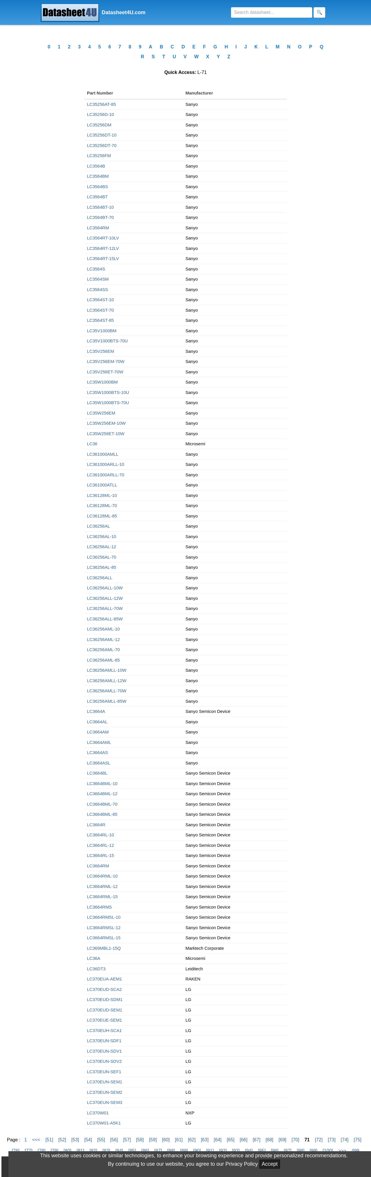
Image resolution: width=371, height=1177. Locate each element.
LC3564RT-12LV (103, 248)
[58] (140, 1139)
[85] (132, 1150)
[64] (218, 1139)
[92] (223, 1150)
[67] (257, 1139)
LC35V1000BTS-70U (107, 340)
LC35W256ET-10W (105, 433)
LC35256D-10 (100, 114)
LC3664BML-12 (102, 793)
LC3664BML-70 (102, 804)
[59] (153, 1139)
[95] (262, 1150)
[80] (67, 1150)
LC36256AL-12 (101, 546)
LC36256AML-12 (103, 639)
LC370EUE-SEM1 (104, 1020)
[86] (145, 1150)
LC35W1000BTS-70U (108, 402)
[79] (55, 1150)
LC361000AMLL (102, 454)
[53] (75, 1139)
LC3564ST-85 (100, 320)
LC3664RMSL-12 (104, 927)
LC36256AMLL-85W (106, 701)
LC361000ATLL (102, 484)
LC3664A (96, 711)
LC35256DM (99, 124)
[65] (230, 1139)
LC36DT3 (96, 968)
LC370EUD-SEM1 (104, 1009)
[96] (275, 1150)
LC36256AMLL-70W (106, 690)
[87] (158, 1150)
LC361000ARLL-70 (105, 474)
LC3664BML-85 (102, 814)
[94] (249, 1150)
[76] (16, 1150)
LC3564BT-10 (100, 207)
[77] (28, 1150)
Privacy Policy (241, 1164)
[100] (328, 1150)
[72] (319, 1139)
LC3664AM (98, 731)
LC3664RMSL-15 (104, 937)
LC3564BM (98, 176)
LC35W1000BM (102, 381)
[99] (313, 1150)
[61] (179, 1139)
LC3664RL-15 (100, 855)
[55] (101, 1139)
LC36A (93, 958)
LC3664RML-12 (102, 886)
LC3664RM (98, 865)
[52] (62, 1139)
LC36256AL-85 (101, 567)
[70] (295, 1139)
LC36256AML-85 (103, 659)
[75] (357, 1139)
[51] (49, 1139)
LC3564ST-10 (100, 299)
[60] (166, 1139)
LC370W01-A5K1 (104, 1122)
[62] (192, 1139)
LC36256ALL (99, 577)
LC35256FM (99, 155)
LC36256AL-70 (101, 557)
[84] (119, 1150)
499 (355, 1150)
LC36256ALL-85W (105, 618)
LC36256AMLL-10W (106, 670)
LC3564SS (97, 289)
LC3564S (96, 268)
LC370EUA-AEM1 (104, 978)
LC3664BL (97, 773)
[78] (42, 1150)
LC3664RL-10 (100, 834)
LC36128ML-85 (102, 515)
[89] (184, 1150)
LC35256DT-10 (102, 134)
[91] (210, 1150)
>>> (342, 1150)
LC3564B (96, 166)
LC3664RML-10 (102, 875)
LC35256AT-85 (101, 104)
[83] (106, 1150)
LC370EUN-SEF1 (104, 1071)
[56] (114, 1139)
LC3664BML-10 (102, 783)
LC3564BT (97, 196)
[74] (345, 1139)
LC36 (92, 443)
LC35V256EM (100, 351)
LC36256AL (98, 526)
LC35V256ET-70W (105, 371)
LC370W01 (98, 1112)
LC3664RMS (99, 906)
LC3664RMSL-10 (104, 917)
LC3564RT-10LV (103, 237)
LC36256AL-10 (101, 536)
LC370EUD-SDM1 (105, 999)
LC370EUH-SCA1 (104, 1030)
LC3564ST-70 (100, 310)
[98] (301, 1150)
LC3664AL (97, 721)
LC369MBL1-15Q (104, 948)
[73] (332, 1139)
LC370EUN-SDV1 (104, 1051)
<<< (36, 1139)
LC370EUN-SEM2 (104, 1092)
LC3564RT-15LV (103, 258)
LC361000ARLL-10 (105, 464)
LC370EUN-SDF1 (104, 1040)
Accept (270, 1164)
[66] (244, 1139)
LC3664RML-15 (102, 896)
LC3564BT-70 (100, 217)
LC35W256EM (101, 413)
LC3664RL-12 (100, 845)
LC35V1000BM (102, 330)
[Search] (271, 12)
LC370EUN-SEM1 (104, 1081)
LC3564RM (98, 227)
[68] (269, 1139)
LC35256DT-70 (102, 145)
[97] (288, 1150)
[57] (127, 1139)
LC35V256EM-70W (105, 361)
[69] (282, 1139)
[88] (171, 1150)
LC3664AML (99, 742)
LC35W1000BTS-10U (108, 392)
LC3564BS (97, 186)
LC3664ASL (98, 762)
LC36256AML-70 (103, 649)
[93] (236, 1150)
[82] (93, 1150)
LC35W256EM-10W (106, 423)
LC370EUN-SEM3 (104, 1102)
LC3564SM (98, 279)
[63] (205, 1139)
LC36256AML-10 (103, 628)
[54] (88, 1139)
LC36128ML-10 (102, 495)
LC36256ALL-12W (105, 598)
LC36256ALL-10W (105, 587)
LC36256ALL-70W (105, 608)
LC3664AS (97, 752)
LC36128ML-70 (102, 505)
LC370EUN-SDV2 (104, 1061)
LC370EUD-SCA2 (104, 989)
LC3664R (96, 824)
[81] (80, 1150)
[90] (197, 1150)
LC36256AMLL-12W (106, 680)
